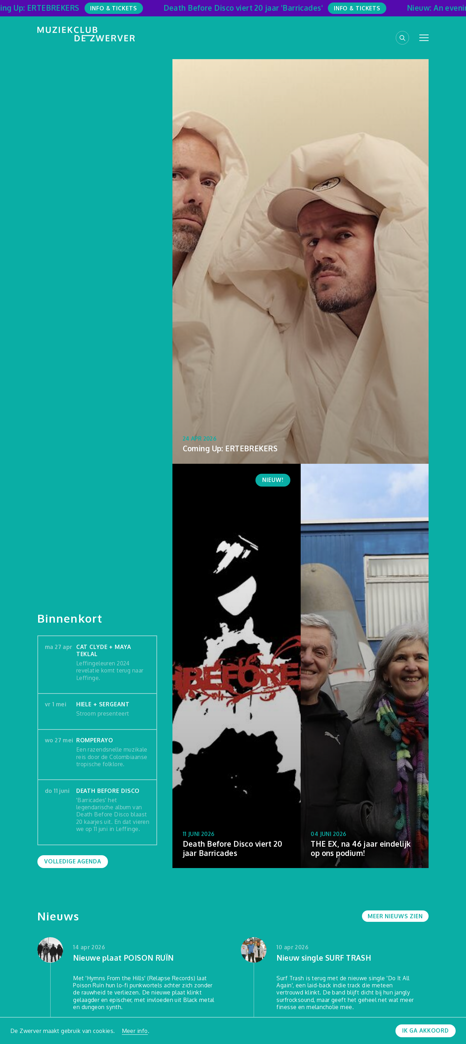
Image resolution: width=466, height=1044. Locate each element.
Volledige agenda (72, 861)
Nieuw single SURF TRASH (323, 958)
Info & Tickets (116, 8)
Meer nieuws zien (395, 916)
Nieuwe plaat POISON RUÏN (123, 958)
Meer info (135, 1030)
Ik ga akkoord (425, 1030)
